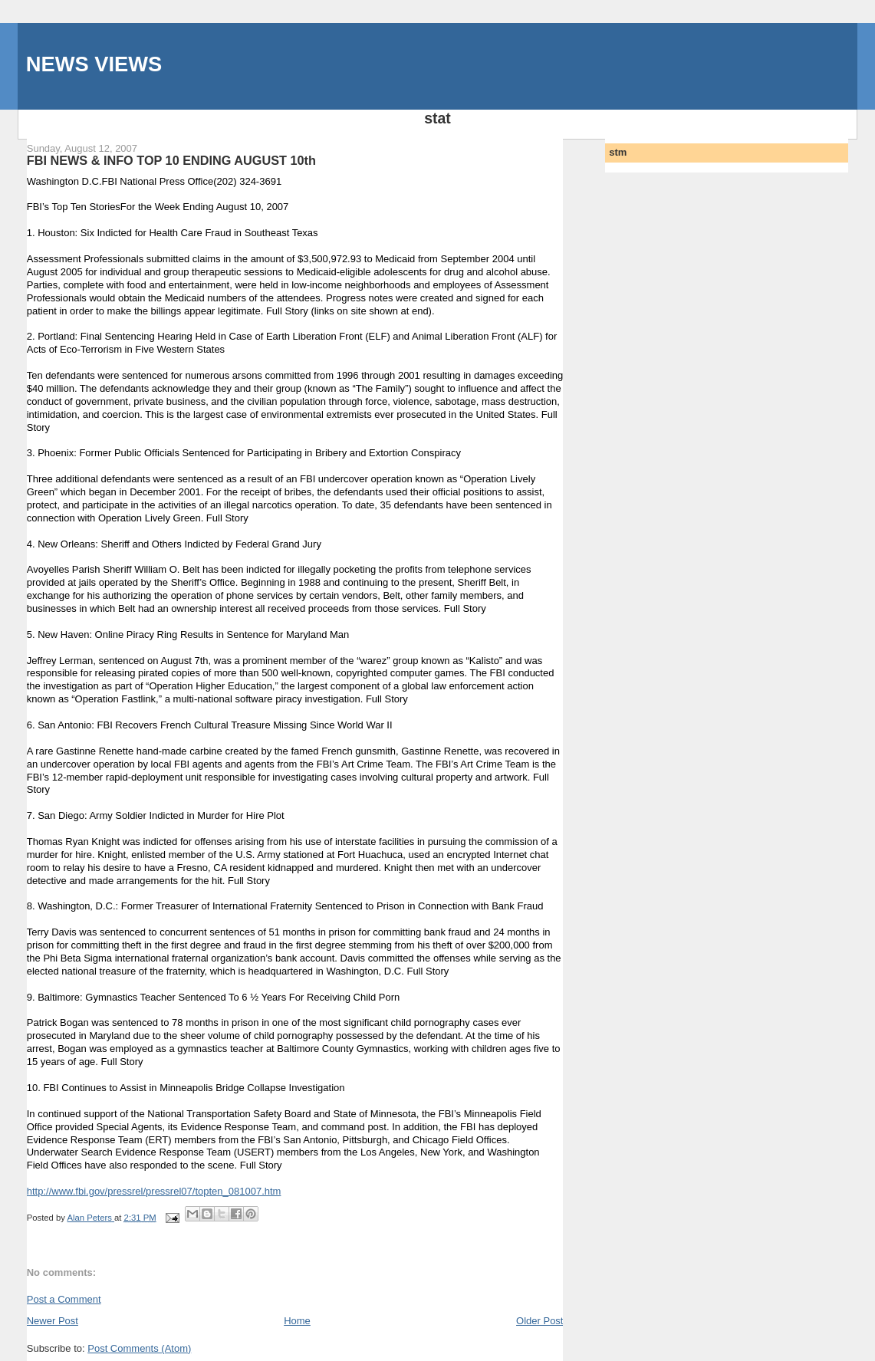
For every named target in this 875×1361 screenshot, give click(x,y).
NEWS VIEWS (94, 64)
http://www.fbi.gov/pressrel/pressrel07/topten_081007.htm (154, 1191)
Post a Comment (64, 1299)
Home (297, 1320)
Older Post (539, 1320)
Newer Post (52, 1320)
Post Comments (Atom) (139, 1348)
